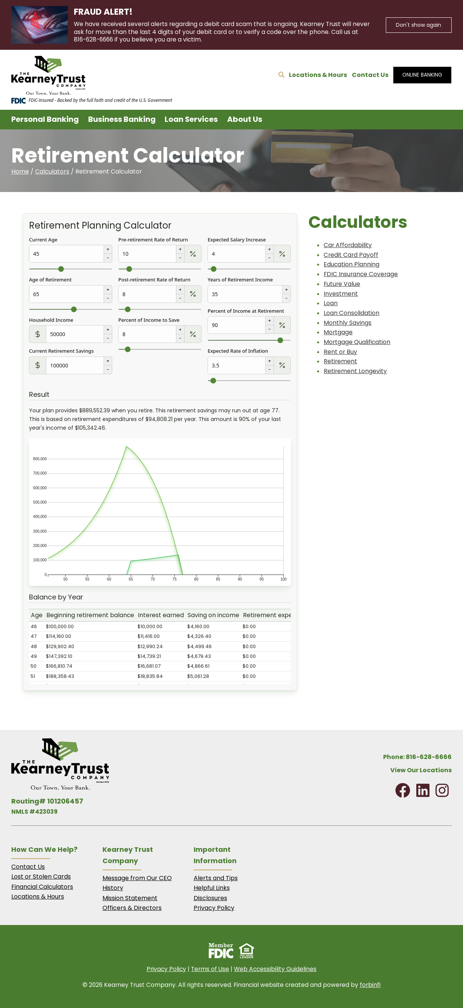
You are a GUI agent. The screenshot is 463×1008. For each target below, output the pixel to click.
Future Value (342, 284)
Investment (341, 294)
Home (20, 171)
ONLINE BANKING (422, 74)
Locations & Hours (318, 75)
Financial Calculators (42, 886)
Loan (331, 303)
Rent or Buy (340, 352)
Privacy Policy (214, 908)
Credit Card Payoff (351, 255)
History (112, 888)
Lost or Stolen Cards (41, 876)
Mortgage (338, 332)
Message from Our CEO (137, 878)
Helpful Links (212, 888)
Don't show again (418, 25)
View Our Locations (421, 770)
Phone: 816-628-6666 (417, 757)
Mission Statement (129, 898)
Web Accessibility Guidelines (275, 969)
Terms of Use (210, 969)
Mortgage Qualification (357, 342)
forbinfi (370, 985)
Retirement (340, 361)
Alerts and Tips (216, 878)
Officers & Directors (132, 908)
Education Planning (351, 264)
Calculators (52, 171)
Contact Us (370, 75)
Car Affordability (348, 245)
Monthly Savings (347, 323)
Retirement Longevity (355, 371)
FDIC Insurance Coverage (361, 274)
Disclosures (210, 898)
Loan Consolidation (351, 313)
